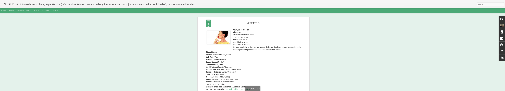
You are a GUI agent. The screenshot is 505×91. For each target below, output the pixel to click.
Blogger (262, 89)
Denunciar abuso (271, 89)
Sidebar (37, 10)
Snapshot (45, 10)
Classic (4, 10)
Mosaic (29, 10)
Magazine (20, 10)
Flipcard (12, 10)
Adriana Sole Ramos (265, 17)
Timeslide (54, 10)
